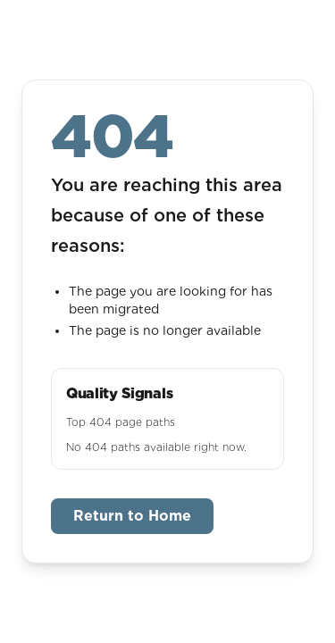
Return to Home (132, 515)
